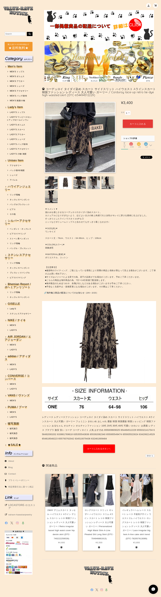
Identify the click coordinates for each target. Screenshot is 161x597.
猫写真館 (13, 423)
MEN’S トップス (17, 72)
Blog (10, 467)
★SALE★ (14, 444)
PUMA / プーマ (17, 407)
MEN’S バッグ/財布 (18, 96)
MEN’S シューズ (17, 86)
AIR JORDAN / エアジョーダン (18, 338)
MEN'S (13, 325)
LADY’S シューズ (17, 139)
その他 (13, 214)
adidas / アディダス (18, 358)
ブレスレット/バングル (20, 273)
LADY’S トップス (17, 112)
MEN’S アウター (17, 81)
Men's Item (15, 66)
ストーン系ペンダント (19, 239)
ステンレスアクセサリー (18, 256)
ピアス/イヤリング (18, 234)
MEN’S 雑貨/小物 (17, 101)
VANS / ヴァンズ (19, 395)
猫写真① (14, 429)
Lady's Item (15, 107)
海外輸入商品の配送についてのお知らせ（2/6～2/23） (72, 293)
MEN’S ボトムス (17, 76)
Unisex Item (15, 160)
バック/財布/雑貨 (17, 170)
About (11, 461)
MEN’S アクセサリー (19, 91)
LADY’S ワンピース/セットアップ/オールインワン (19, 118)
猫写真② (14, 433)
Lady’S (13, 309)
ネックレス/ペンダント (20, 200)
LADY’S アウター (17, 134)
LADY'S (13, 330)
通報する (150, 456)
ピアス (13, 209)
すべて (124, 143)
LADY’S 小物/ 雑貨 (18, 154)
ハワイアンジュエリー (18, 188)
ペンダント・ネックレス (20, 229)
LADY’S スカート (17, 129)
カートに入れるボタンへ (99, 449)
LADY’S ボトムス (17, 125)
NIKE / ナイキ (17, 320)
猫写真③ (14, 438)
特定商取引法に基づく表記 (21, 487)
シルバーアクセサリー (18, 222)
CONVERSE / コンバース (17, 377)
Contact (12, 474)
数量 (122, 112)
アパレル (14, 180)
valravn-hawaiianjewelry (20, 514)
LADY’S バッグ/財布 (19, 144)
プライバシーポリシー (18, 480)
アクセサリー (15, 165)
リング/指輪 (15, 195)
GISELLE (14, 303)
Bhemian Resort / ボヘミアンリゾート (18, 286)
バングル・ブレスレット (20, 248)
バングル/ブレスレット (20, 204)
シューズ (14, 175)
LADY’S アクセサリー (19, 149)
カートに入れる (138, 124)
